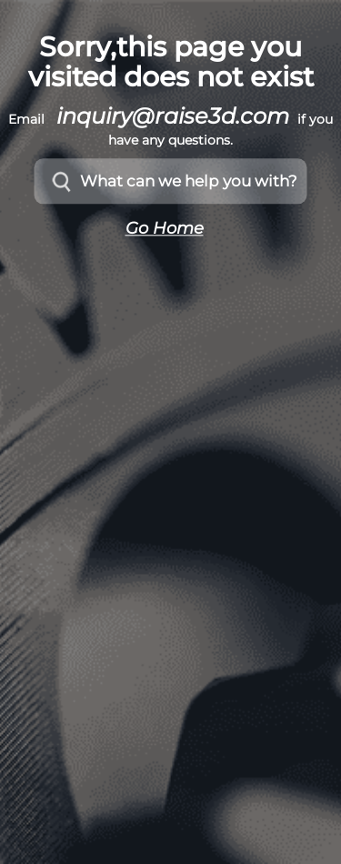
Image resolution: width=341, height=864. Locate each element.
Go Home (164, 229)
